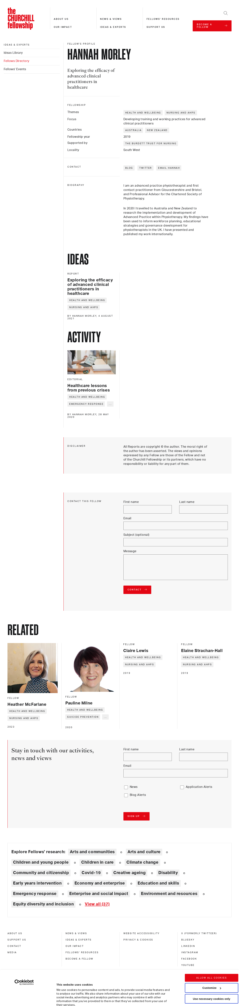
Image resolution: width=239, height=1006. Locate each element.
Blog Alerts (138, 794)
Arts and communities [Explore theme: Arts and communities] (92, 852)
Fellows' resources (163, 19)
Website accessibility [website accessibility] (141, 933)
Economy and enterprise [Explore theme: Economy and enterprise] (100, 883)
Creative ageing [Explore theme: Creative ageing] (129, 873)
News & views (111, 19)
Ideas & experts (113, 27)
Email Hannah (169, 168)
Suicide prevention (83, 717)
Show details (61, 991)
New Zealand (157, 130)
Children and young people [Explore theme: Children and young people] (41, 862)
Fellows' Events (15, 69)
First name (131, 501)
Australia (133, 130)
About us (61, 19)
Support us (156, 27)
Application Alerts (199, 786)
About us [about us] (14, 933)
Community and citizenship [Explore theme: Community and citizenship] (41, 873)
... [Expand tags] (110, 404)
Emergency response (86, 404)
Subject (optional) (136, 534)
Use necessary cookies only (211, 968)
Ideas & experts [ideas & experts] (17, 45)
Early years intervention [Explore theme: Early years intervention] (37, 883)
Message (129, 551)
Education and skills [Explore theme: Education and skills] (158, 883)
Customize (211, 957)
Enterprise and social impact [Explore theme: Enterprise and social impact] (98, 894)
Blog (129, 168)
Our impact (63, 27)
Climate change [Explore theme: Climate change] (142, 862)
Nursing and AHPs (181, 113)
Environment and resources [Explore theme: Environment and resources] (169, 894)
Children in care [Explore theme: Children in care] (97, 862)
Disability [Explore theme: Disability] (168, 873)
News (134, 786)
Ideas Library (13, 52)
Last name (186, 501)
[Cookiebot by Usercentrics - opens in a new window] (24, 952)
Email (127, 518)
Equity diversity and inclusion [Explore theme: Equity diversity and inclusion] (43, 904)
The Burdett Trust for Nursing (151, 143)
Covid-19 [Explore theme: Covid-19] (91, 873)
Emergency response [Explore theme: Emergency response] (35, 894)
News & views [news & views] (76, 933)
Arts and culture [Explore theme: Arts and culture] (144, 852)
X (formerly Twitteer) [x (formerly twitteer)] (199, 933)
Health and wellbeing (143, 113)
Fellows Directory (16, 61)
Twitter (145, 168)
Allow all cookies (211, 947)
